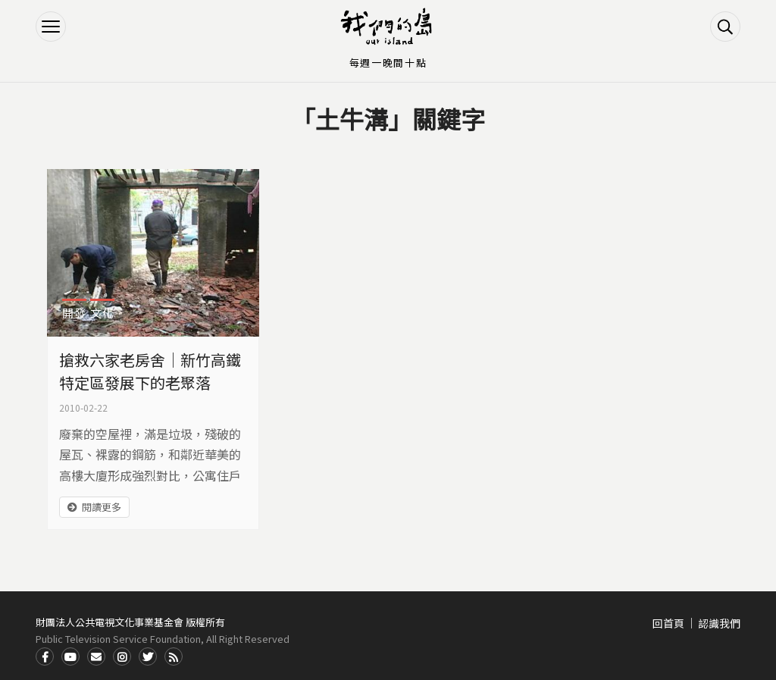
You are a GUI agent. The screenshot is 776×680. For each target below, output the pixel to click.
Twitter (148, 656)
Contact (96, 656)
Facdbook (45, 656)
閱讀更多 (101, 507)
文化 (102, 313)
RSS (173, 656)
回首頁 (668, 623)
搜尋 (725, 26)
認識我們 (719, 623)
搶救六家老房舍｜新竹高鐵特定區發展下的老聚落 (150, 371)
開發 (74, 313)
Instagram (122, 656)
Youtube (70, 656)
